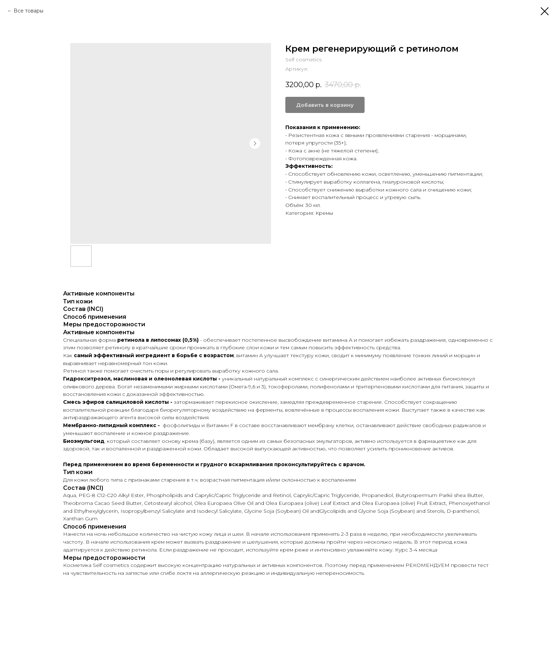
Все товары (28, 11)
